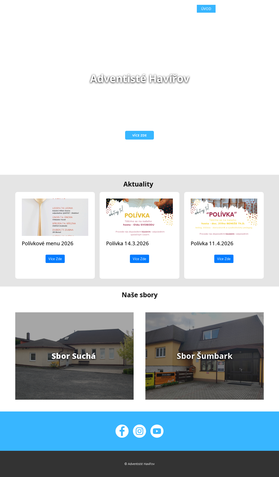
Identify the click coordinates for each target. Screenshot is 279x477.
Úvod (206, 8)
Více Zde (55, 258)
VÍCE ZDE (139, 135)
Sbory (253, 8)
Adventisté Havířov (57, 8)
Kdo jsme (229, 8)
